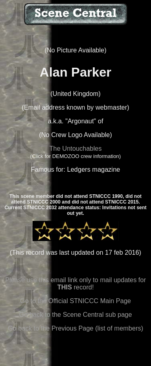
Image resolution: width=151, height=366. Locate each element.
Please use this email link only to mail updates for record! (75, 284)
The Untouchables (76, 148)
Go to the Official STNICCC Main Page (75, 300)
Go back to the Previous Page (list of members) (75, 328)
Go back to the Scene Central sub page (75, 314)
